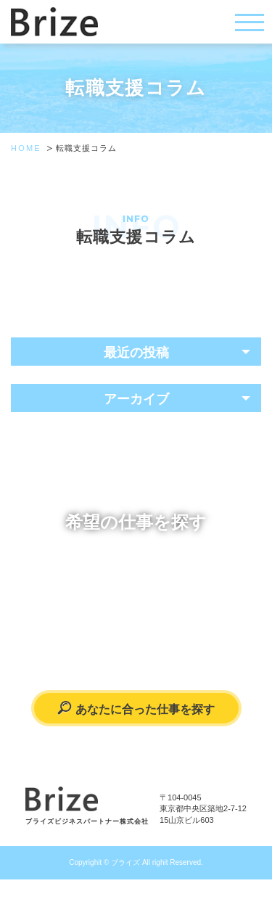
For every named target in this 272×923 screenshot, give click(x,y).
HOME (26, 148)
